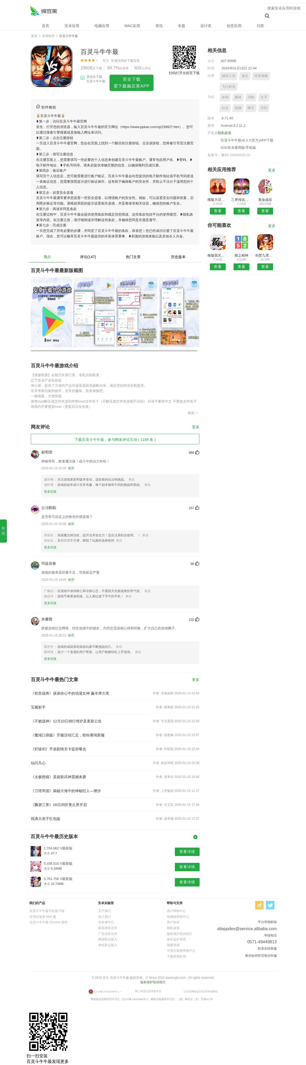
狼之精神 (241, 255)
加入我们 (104, 917)
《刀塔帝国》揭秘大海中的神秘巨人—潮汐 (66, 791)
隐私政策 (224, 133)
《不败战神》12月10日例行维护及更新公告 (66, 721)
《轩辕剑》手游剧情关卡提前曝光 (58, 749)
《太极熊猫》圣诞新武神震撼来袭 (58, 777)
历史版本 (178, 257)
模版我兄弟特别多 (218, 255)
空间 (263, 108)
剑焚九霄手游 (265, 255)
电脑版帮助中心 (178, 917)
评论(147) (88, 257)
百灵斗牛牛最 (43, 11)
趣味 (238, 97)
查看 (218, 211)
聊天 (251, 108)
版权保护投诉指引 (179, 934)
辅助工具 (228, 76)
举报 (3, 531)
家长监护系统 (176, 939)
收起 (193, 412)
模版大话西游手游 (218, 200)
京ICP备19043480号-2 (106, 991)
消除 (251, 97)
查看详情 (187, 851)
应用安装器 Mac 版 (42, 917)
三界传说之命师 (241, 200)
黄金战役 (265, 200)
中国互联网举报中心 (181, 950)
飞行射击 (228, 87)
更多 (195, 427)
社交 (225, 108)
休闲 (225, 97)
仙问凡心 (38, 763)
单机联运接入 (107, 945)
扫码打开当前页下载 (184, 73)
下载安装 (133, 61)
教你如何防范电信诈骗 (261, 955)
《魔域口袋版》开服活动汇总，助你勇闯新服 (68, 735)
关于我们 (104, 911)
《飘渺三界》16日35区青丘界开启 (59, 805)
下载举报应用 (176, 956)
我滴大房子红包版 (45, 819)
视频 (238, 108)
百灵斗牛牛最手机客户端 (46, 911)
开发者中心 (106, 922)
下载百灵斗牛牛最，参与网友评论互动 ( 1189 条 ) (115, 439)
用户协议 (173, 922)
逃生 (244, 76)
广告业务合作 (107, 934)
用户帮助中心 (176, 911)
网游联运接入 (107, 939)
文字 (263, 97)
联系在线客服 (267, 948)
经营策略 (261, 76)
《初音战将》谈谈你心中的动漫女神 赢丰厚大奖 (70, 693)
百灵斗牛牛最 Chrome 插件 (48, 922)
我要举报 (173, 945)
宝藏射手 (38, 707)
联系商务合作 (107, 928)
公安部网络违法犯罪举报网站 (201, 991)
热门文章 (133, 257)
